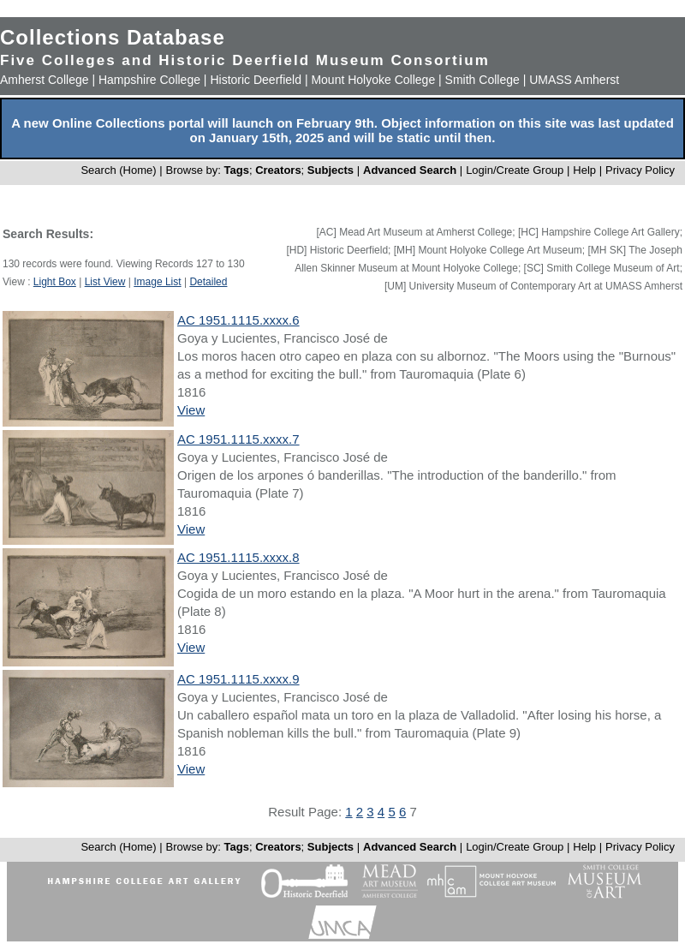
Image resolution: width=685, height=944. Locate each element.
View (191, 410)
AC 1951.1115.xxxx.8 (238, 557)
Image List (157, 282)
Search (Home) (118, 170)
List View (105, 282)
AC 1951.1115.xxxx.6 (238, 320)
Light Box (54, 282)
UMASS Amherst (574, 80)
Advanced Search (409, 170)
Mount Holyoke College (373, 80)
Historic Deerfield (255, 80)
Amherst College (44, 80)
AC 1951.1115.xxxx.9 (238, 679)
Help (584, 170)
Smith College (482, 80)
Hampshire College (149, 80)
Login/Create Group (516, 170)
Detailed (208, 282)
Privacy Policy (640, 170)
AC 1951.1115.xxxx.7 (238, 439)
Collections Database (112, 37)
